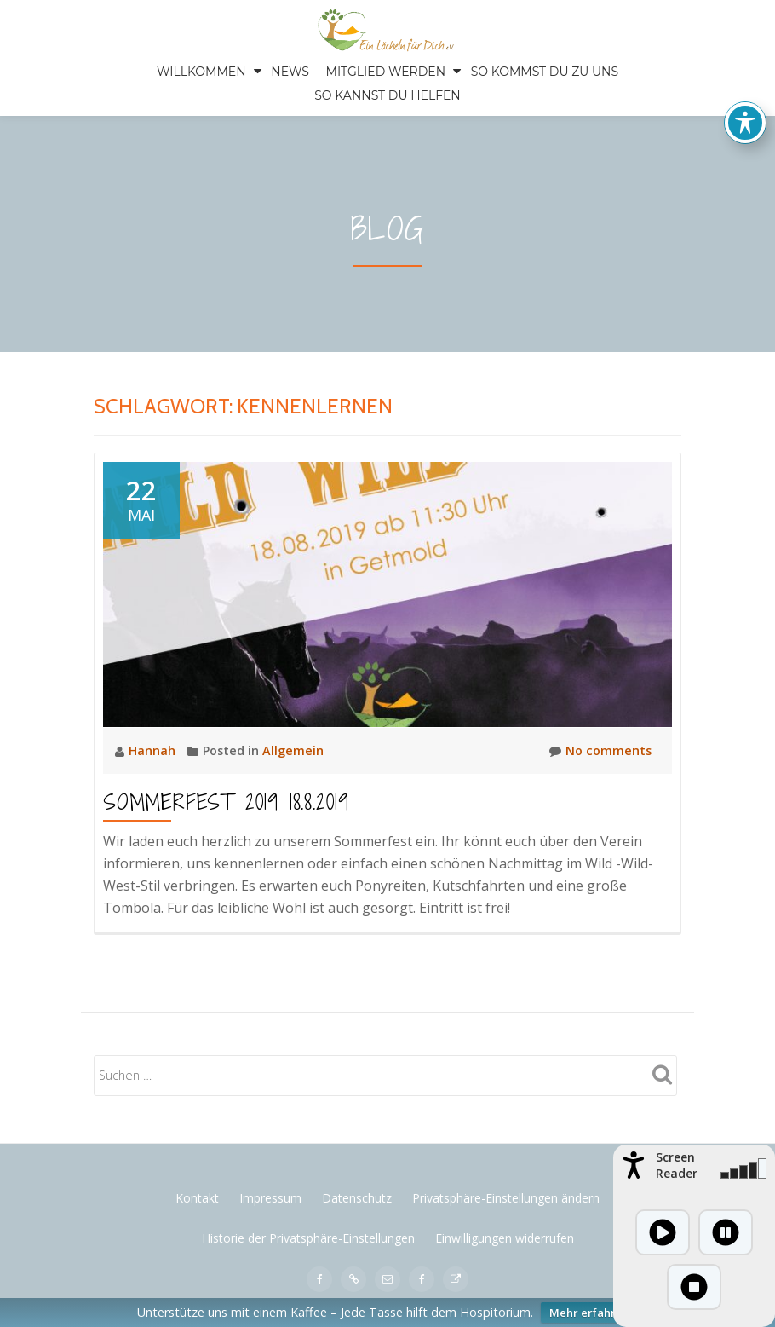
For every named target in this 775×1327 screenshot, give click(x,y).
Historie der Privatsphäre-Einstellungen (308, 1238)
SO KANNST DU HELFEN (387, 95)
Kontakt (197, 1198)
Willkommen (201, 71)
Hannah (154, 750)
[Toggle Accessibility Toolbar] (745, 113)
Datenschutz (357, 1198)
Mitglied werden (386, 71)
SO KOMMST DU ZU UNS (544, 71)
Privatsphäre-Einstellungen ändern (506, 1198)
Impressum (270, 1198)
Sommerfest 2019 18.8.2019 (226, 801)
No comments (600, 750)
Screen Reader (677, 1165)
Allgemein (293, 750)
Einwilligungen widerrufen (504, 1238)
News (290, 71)
